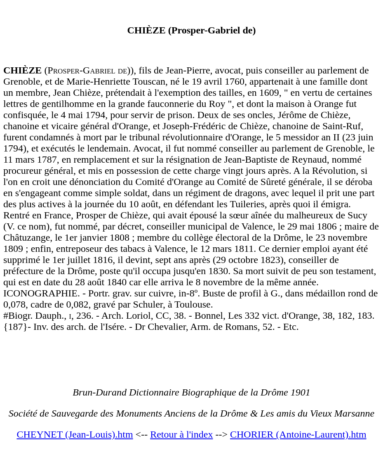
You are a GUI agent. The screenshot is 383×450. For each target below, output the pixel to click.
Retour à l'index (181, 434)
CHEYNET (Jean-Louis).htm (74, 434)
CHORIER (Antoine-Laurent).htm (298, 434)
